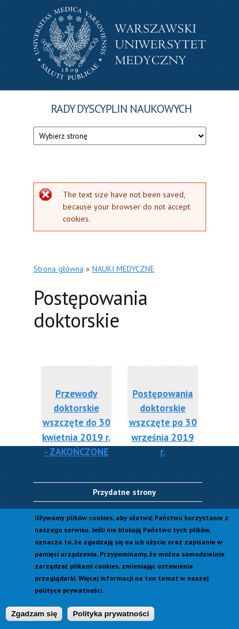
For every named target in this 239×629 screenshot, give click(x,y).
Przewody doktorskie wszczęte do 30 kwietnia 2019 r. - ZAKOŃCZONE (76, 414)
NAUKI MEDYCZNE (123, 269)
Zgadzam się (34, 614)
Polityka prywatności (111, 614)
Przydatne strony (124, 492)
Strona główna (58, 269)
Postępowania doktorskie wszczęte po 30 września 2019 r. (163, 414)
